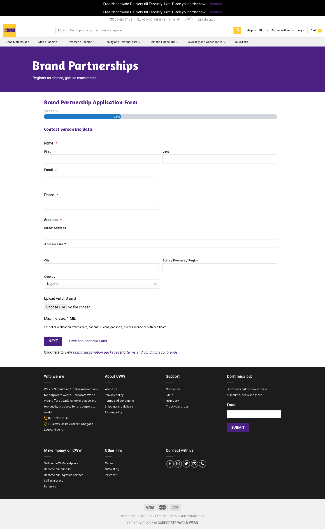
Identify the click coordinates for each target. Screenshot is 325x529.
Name (50, 143)
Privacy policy (114, 395)
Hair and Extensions (164, 42)
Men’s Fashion (49, 42)
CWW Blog (112, 469)
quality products (60, 406)
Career (109, 463)
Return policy (113, 412)
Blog (263, 30)
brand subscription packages (96, 352)
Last (166, 151)
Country (49, 276)
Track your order (177, 406)
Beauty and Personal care (122, 42)
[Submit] (237, 30)
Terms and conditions (119, 400)
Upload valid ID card (60, 298)
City (47, 260)
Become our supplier (58, 469)
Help (251, 30)
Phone (51, 195)
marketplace (89, 389)
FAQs (169, 395)
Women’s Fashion (82, 42)
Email (50, 170)
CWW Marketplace (17, 42)
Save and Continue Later (88, 341)
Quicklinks (243, 42)
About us (111, 389)
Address (52, 220)
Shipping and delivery (119, 406)
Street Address (55, 228)
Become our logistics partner (63, 475)
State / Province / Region (181, 260)
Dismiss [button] (215, 4)
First (47, 151)
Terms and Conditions (186, 516)
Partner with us (282, 30)
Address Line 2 (55, 244)
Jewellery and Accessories (206, 42)
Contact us (173, 389)
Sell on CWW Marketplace (61, 463)
